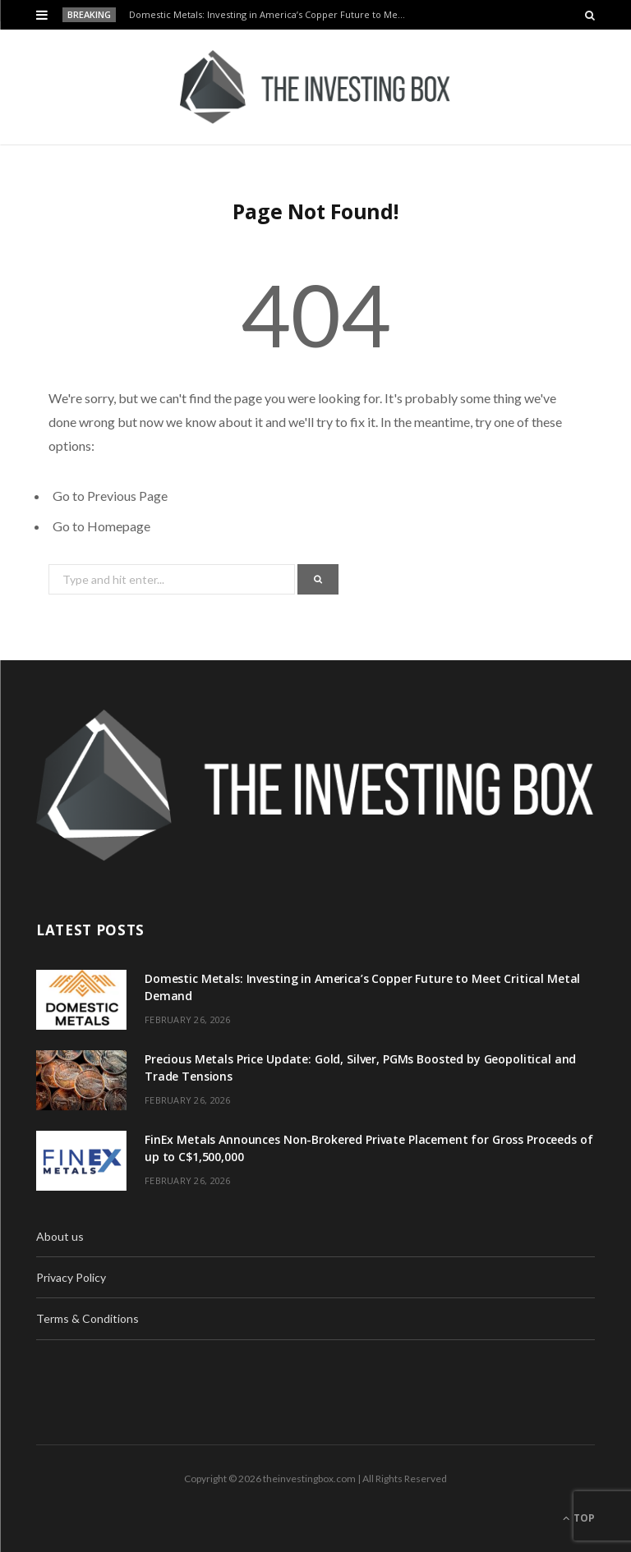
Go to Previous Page (110, 495)
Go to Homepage (101, 526)
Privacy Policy (71, 1277)
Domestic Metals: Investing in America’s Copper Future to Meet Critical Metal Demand (271, 15)
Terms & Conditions (87, 1318)
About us (60, 1236)
